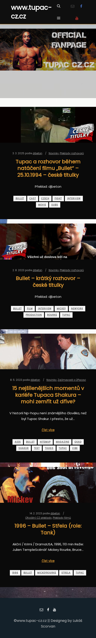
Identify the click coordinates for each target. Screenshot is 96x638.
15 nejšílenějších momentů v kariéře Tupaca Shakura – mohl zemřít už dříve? (48, 395)
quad (78, 442)
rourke (52, 315)
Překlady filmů (62, 518)
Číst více (48, 430)
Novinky (54, 153)
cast (32, 198)
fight (58, 198)
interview (74, 198)
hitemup (45, 442)
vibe (75, 448)
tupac (66, 315)
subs (54, 204)
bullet (20, 198)
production (34, 315)
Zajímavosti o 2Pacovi (72, 380)
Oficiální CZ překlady (38, 518)
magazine (62, 442)
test (37, 448)
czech (45, 198)
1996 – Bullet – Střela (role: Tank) (48, 529)
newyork (77, 308)
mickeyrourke (46, 572)
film (30, 308)
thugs (49, 448)
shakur (23, 448)
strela (66, 572)
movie (42, 204)
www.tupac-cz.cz (31, 12)
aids (18, 442)
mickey (61, 308)
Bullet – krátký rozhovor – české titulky (48, 282)
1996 (15, 572)
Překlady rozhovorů (72, 153)
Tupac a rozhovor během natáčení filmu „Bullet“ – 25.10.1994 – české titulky (48, 168)
